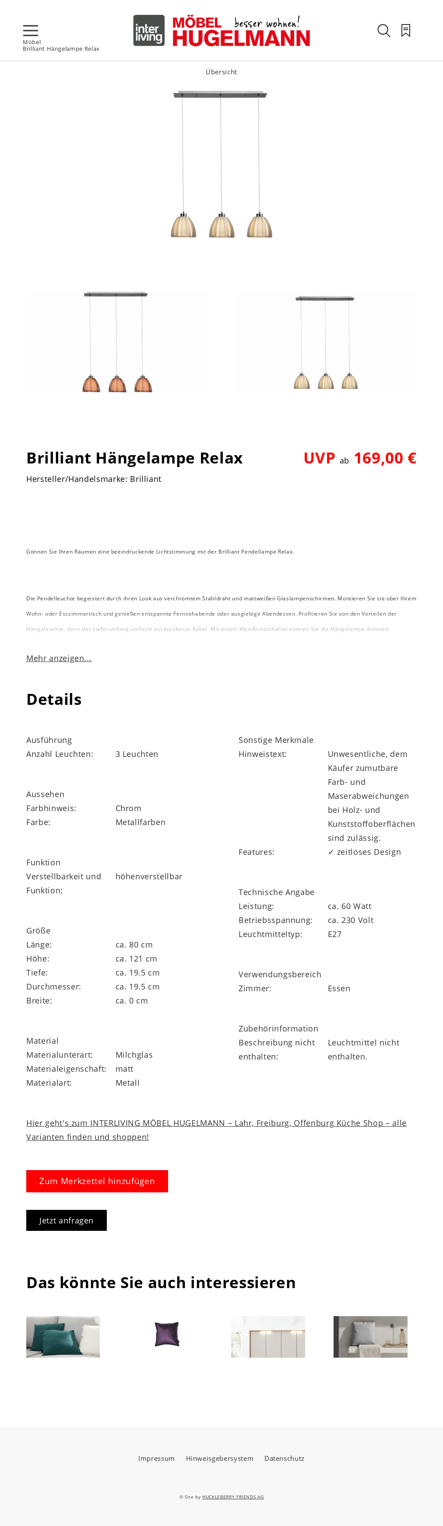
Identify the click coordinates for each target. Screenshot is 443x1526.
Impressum (156, 1458)
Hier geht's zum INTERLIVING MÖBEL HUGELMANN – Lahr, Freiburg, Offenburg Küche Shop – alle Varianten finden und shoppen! (216, 1130)
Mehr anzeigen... (58, 658)
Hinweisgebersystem (220, 1458)
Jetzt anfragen (66, 1220)
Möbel (32, 42)
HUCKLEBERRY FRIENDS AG (233, 1497)
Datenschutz (284, 1458)
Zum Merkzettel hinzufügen (97, 1181)
